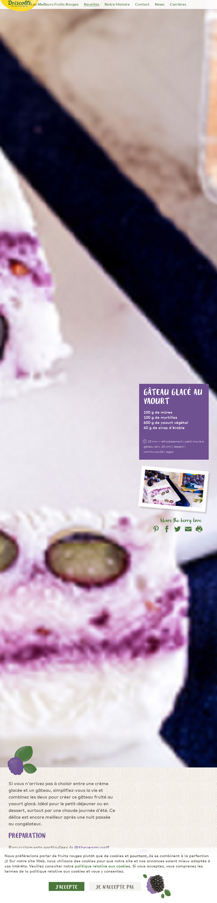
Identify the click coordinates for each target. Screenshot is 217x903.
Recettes (91, 4)
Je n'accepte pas (115, 887)
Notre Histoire (117, 4)
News (159, 4)
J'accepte (66, 887)
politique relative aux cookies (102, 866)
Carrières (178, 4)
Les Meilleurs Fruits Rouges (55, 4)
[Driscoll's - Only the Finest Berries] (19, 3)
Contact (142, 4)
